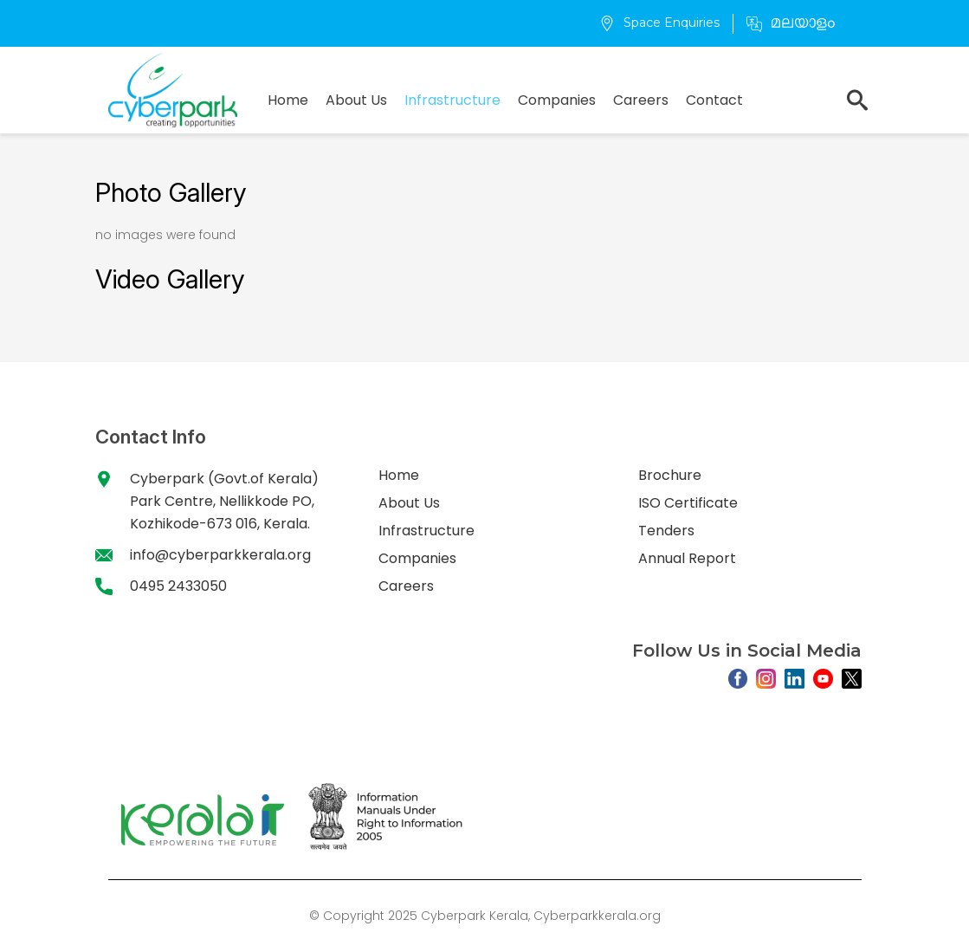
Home (288, 100)
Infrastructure (452, 100)
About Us (356, 100)
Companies (557, 100)
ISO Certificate (688, 503)
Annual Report (687, 558)
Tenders (666, 531)
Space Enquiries (659, 22)
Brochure (669, 475)
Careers (641, 100)
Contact (714, 100)
